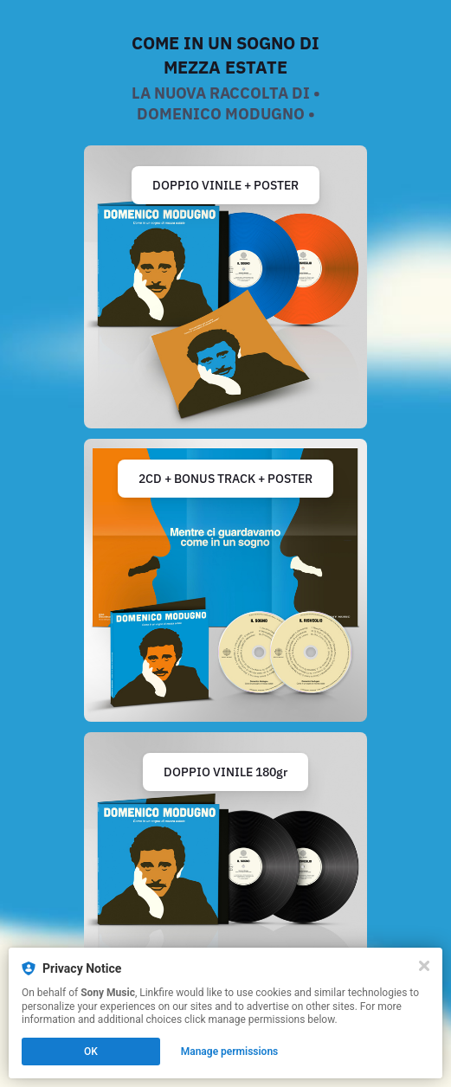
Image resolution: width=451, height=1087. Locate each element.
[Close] (424, 966)
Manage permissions (230, 1051)
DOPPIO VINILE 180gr (225, 772)
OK (91, 1051)
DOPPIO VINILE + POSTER (225, 185)
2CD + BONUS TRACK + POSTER (225, 478)
